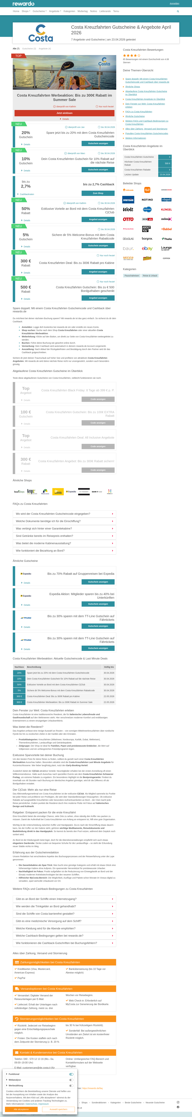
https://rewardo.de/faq (92, 1088)
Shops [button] (25, 11)
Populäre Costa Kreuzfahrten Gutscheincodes (146, 133)
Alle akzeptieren (21, 1109)
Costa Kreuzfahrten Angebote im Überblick (145, 99)
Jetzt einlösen (64, 113)
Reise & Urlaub (150, 275)
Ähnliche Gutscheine (135, 116)
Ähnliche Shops (132, 86)
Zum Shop (98, 193)
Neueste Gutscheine (155, 1102)
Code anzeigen (98, 399)
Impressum (43, 1104)
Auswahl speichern (58, 1109)
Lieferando (105, 11)
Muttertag (83, 11)
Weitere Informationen (135, 138)
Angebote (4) (45, 48)
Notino (93, 11)
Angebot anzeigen (98, 219)
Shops (84, 1102)
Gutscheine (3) (29, 48)
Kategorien (69, 11)
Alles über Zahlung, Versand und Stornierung (146, 129)
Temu (116, 11)
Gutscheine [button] (39, 11)
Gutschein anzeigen (98, 143)
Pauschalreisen (132, 275)
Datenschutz (31, 1104)
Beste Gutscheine (133, 1102)
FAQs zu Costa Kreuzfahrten (138, 111)
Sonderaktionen (99, 1102)
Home (16, 11)
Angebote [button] (54, 11)
